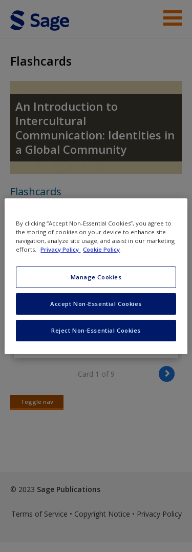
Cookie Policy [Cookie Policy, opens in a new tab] (101, 249)
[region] (96, 276)
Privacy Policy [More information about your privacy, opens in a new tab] (60, 249)
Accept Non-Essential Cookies (96, 304)
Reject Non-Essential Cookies (96, 330)
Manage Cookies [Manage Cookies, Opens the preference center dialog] (96, 277)
